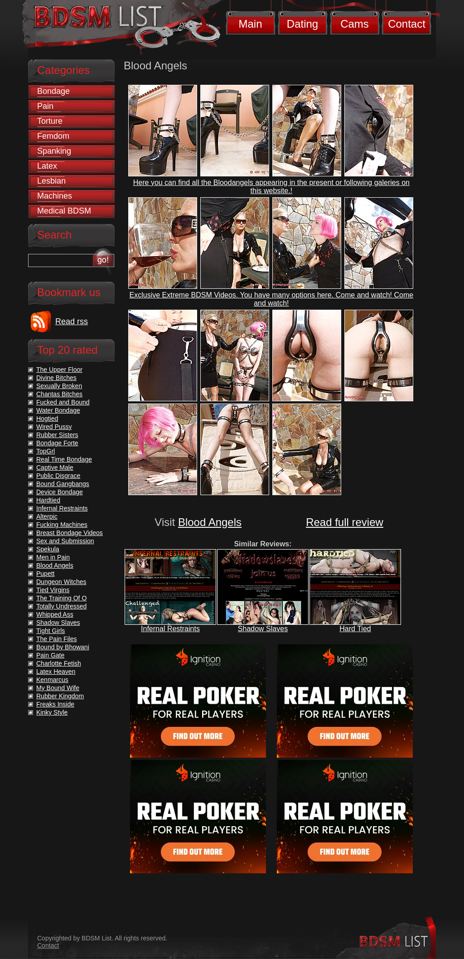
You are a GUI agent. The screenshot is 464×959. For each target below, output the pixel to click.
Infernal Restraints (170, 629)
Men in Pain (53, 557)
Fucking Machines (61, 524)
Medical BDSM (64, 210)
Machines (54, 195)
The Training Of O (61, 598)
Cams (354, 24)
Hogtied (47, 418)
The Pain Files (56, 639)
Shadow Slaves (263, 629)
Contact (406, 24)
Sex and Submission (65, 541)
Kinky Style (52, 712)
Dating (302, 24)
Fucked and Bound (63, 402)
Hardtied (48, 500)
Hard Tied (355, 629)
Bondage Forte (57, 443)
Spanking (54, 151)
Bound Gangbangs (62, 483)
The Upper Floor (59, 369)
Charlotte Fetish (58, 663)
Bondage (53, 91)
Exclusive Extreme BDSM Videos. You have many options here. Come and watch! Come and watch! (272, 299)
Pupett (45, 573)
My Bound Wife (57, 687)
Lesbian (51, 180)
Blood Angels (210, 522)
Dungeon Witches (61, 581)
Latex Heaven (55, 671)
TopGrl (45, 451)
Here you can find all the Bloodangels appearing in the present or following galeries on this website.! (271, 187)
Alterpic (47, 516)
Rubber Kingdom (60, 696)
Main (250, 24)
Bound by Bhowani (62, 647)
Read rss (71, 321)
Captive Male (54, 467)
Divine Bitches (56, 377)
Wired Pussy (54, 426)
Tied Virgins (52, 590)
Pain (45, 106)
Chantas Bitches (59, 394)
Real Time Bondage (64, 459)
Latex (47, 165)
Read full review (344, 522)
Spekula (47, 549)
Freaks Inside (55, 704)
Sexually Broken (59, 385)
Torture (50, 121)
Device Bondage (59, 492)
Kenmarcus (52, 679)
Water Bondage (58, 410)
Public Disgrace (58, 475)
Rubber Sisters (57, 434)
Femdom (53, 136)
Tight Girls (50, 630)
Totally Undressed (61, 606)
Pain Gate (50, 655)
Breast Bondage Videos (69, 532)
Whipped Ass (54, 614)
